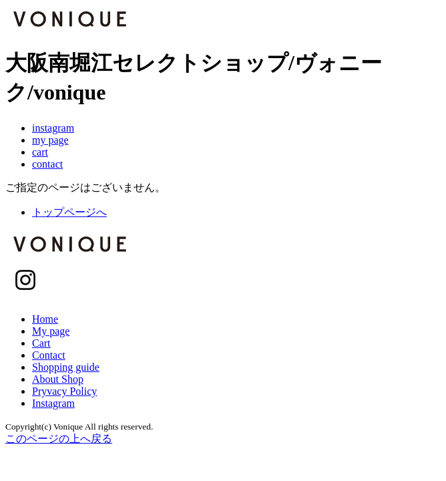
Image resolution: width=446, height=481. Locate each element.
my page (50, 140)
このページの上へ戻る (58, 438)
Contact (48, 355)
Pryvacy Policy (64, 391)
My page (50, 331)
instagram (53, 128)
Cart (41, 343)
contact (47, 164)
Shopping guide (65, 367)
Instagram (53, 403)
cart (40, 152)
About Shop (57, 379)
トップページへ (69, 212)
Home (45, 319)
